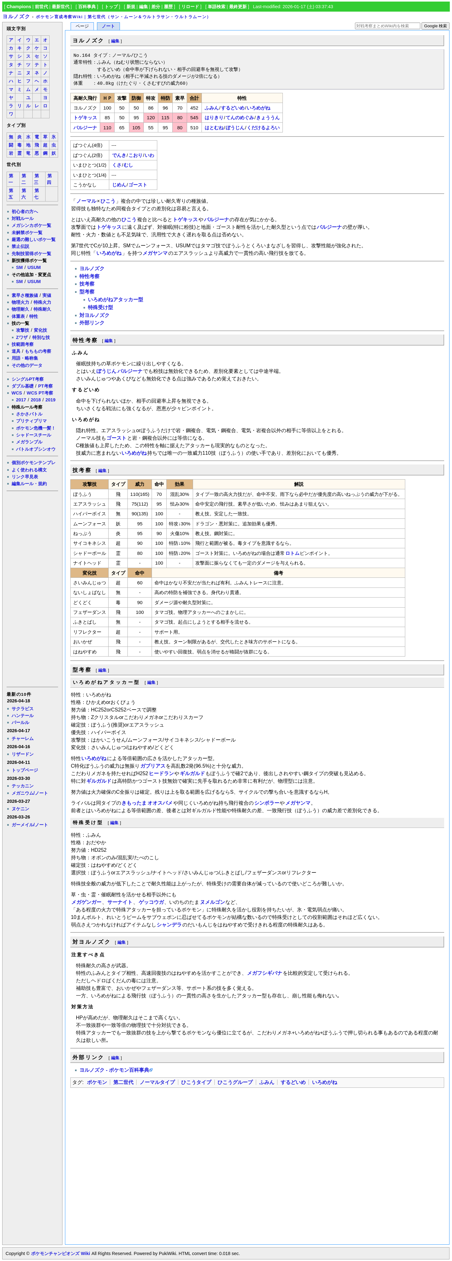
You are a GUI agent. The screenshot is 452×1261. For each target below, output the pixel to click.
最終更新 (238, 6)
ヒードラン (161, 773)
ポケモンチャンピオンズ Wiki (60, 1253)
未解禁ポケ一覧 (27, 232)
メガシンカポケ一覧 (31, 225)
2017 (21, 399)
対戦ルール (23, 218)
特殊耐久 (42, 309)
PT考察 (45, 386)
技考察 (86, 284)
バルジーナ (85, 127)
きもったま (134, 803)
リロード (190, 6)
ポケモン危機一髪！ (36, 428)
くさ (116, 165)
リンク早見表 (25, 476)
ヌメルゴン (212, 902)
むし (128, 165)
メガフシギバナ (264, 973)
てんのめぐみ (240, 117)
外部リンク (92, 322)
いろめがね (258, 107)
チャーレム (23, 738)
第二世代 (123, 1082)
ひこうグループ (235, 1082)
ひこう (108, 201)
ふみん (212, 107)
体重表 (18, 316)
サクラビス (23, 708)
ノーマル (86, 201)
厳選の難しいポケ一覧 (34, 239)
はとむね (214, 127)
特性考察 (89, 276)
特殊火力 (42, 302)
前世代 (41, 6)
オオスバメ (160, 803)
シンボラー (266, 803)
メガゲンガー (86, 902)
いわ (149, 155)
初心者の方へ (25, 211)
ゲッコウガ (151, 902)
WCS (17, 392)
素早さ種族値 (25, 295)
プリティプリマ (31, 420)
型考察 (86, 291)
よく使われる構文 (29, 469)
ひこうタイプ (196, 1082)
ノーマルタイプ (157, 1082)
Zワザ (22, 337)
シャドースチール (33, 434)
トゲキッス (85, 117)
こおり (135, 155)
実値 (46, 295)
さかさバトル (29, 413)
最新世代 (60, 6)
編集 (143, 6)
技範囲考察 (23, 344)
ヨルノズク (16, 16)
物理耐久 (20, 309)
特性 (33, 316)
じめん (119, 184)
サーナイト (119, 902)
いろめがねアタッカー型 (115, 299)
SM (19, 267)
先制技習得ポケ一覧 (31, 253)
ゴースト (137, 184)
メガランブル (29, 441)
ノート (108, 26)
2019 (51, 399)
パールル (20, 722)
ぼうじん (235, 127)
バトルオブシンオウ (36, 449)
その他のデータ (27, 365)
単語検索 (216, 6)
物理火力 (20, 302)
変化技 (40, 330)
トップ (111, 6)
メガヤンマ (155, 253)
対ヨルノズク (94, 315)
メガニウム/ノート (30, 793)
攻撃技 (22, 330)
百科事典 (87, 6)
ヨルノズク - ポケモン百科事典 (114, 1070)
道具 (16, 351)
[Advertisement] (32, 588)
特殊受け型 (100, 307)
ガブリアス (152, 766)
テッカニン (23, 785)
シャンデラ (169, 924)
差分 (155, 6)
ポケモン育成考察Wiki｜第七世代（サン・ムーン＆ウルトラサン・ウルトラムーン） (123, 16)
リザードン (23, 754)
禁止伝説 (20, 246)
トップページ (25, 770)
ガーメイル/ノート (30, 824)
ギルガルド (192, 773)
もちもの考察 (38, 351)
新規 (130, 6)
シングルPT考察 (28, 379)
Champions (19, 6)
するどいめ (233, 107)
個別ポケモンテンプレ (34, 462)
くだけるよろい (263, 127)
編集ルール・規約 (29, 483)
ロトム (292, 553)
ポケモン (97, 1082)
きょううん (268, 117)
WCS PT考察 (40, 392)
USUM (33, 267)
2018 (36, 399)
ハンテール (23, 715)
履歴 (168, 6)
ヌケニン (20, 808)
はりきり (214, 117)
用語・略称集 (25, 358)
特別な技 (41, 337)
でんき (119, 155)
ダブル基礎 (23, 386)
